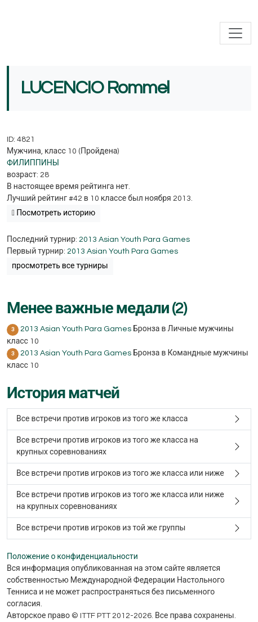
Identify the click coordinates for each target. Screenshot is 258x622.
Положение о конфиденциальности (72, 557)
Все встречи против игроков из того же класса (102, 419)
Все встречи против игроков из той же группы (100, 528)
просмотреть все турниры (60, 266)
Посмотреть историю (53, 213)
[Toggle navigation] (235, 33)
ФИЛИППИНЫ (33, 163)
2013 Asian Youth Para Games (134, 240)
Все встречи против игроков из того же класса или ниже (120, 473)
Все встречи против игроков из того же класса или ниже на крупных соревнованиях (120, 501)
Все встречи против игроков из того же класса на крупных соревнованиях (107, 446)
